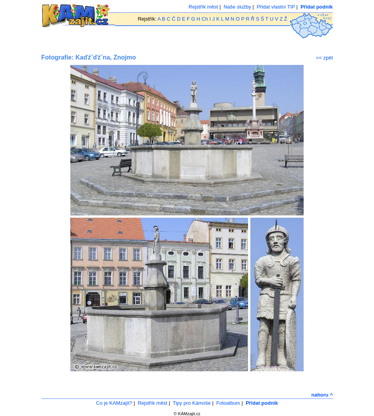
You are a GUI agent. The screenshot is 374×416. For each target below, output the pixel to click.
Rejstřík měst (203, 7)
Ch (205, 19)
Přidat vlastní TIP (276, 7)
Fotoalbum (228, 403)
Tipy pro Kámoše (192, 403)
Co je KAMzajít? (114, 403)
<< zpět (324, 58)
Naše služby (237, 7)
